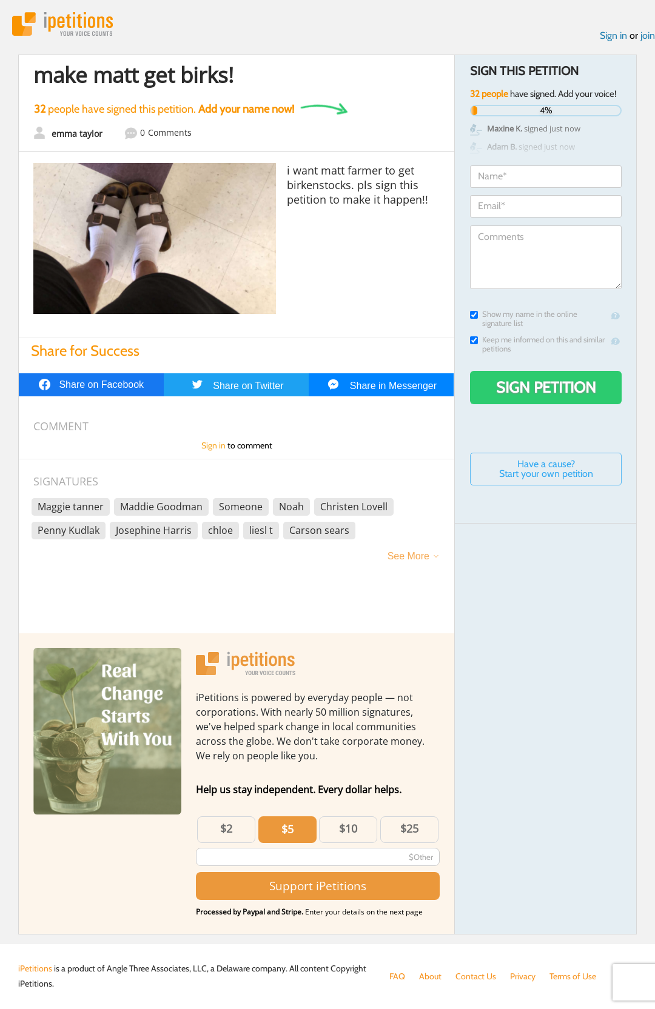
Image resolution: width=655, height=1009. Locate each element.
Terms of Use (572, 976)
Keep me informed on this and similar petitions (537, 344)
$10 (348, 828)
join (647, 35)
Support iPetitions (317, 885)
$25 (409, 828)
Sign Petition (546, 387)
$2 (226, 828)
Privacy (523, 976)
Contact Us (475, 976)
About (430, 976)
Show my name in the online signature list (523, 319)
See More (408, 556)
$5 (287, 829)
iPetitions (62, 24)
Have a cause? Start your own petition (546, 468)
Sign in (613, 35)
